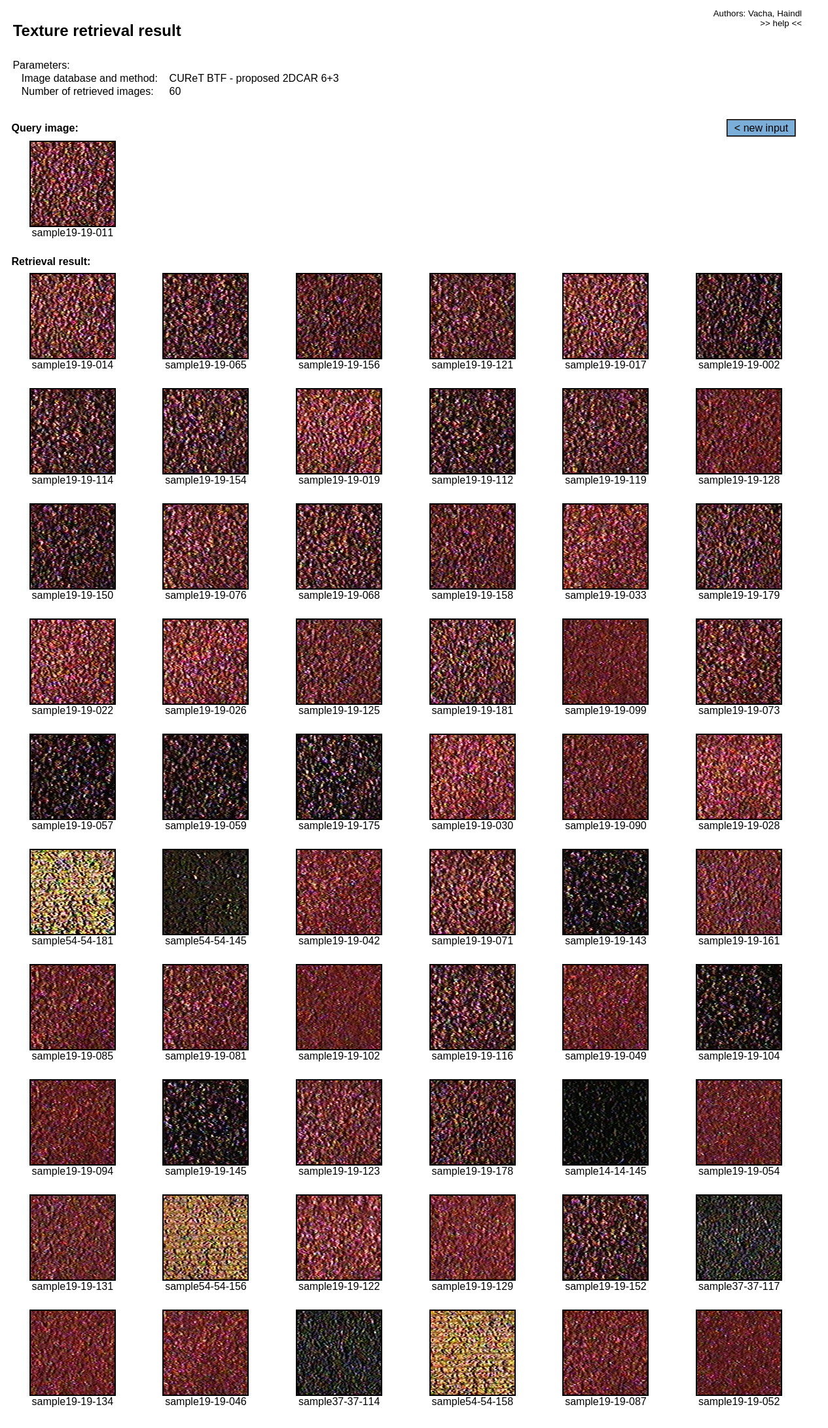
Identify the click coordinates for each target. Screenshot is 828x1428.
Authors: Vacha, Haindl (757, 13)
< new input (761, 128)
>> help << (781, 23)
